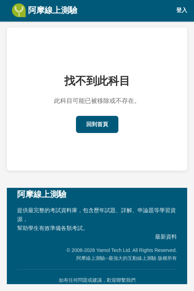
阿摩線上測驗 (44, 10)
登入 (181, 10)
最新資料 (166, 237)
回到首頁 (97, 124)
